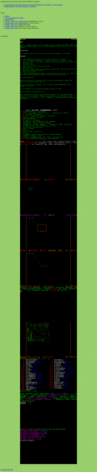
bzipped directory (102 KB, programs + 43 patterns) (20, 6)
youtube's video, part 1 (11, 21)
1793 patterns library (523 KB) (14, 18)
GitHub (7, 16)
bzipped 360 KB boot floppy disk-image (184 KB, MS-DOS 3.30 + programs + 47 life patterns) (34, 5)
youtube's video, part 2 (11, 23)
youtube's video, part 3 (11, 24)
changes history (9, 19)
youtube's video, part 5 (11, 28)
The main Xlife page (7, 469)
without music (23, 21)
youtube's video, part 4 (11, 26)
